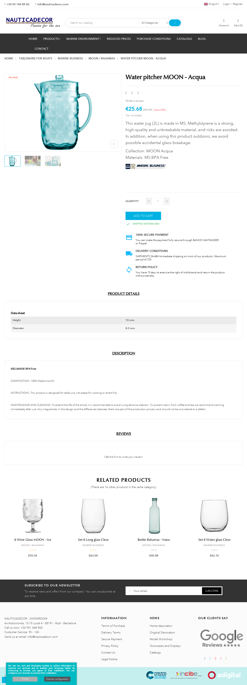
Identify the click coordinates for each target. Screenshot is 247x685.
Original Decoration (162, 632)
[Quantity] (158, 201)
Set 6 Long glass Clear (93, 540)
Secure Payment (111, 639)
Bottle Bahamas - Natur (154, 540)
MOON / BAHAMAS (32, 545)
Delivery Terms (110, 632)
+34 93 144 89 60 (17, 4)
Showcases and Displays (165, 646)
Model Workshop (161, 639)
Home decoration (161, 626)
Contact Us (108, 652)
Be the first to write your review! (123, 457)
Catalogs (155, 652)
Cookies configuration (57, 679)
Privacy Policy (109, 646)
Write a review (135, 101)
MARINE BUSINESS (93, 545)
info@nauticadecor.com (52, 4)
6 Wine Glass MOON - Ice (32, 540)
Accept (25, 678)
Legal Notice (109, 659)
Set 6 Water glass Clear (214, 540)
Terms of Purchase (113, 626)
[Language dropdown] (211, 4)
